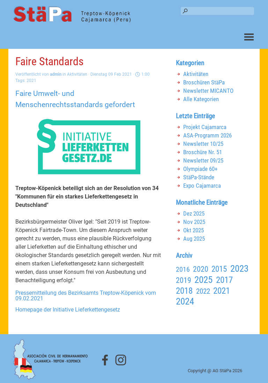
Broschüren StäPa (204, 82)
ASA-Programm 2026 (207, 135)
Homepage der (67, 309)
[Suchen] (217, 11)
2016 (183, 269)
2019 (183, 280)
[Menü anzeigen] (249, 37)
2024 (185, 301)
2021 (31, 80)
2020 (200, 269)
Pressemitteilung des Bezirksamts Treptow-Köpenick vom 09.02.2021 (85, 296)
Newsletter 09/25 (203, 160)
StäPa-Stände (198, 177)
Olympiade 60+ (200, 168)
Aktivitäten (195, 73)
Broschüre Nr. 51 (202, 152)
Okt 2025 (193, 230)
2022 (203, 291)
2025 (203, 279)
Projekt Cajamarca (204, 126)
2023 (239, 268)
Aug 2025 (194, 238)
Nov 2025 (194, 221)
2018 (184, 290)
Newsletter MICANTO (208, 90)
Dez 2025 (193, 213)
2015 (219, 268)
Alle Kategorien (201, 99)
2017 (224, 280)
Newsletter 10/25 (203, 143)
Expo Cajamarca (202, 185)
